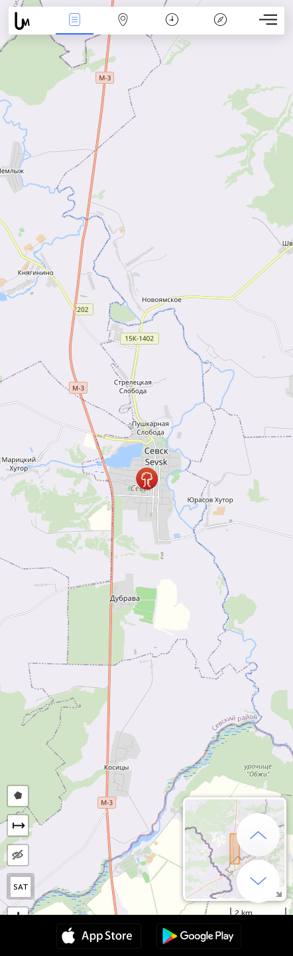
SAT (21, 887)
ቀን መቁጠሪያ (172, 21)
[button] (147, 478)
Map (123, 21)
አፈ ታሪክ (220, 21)
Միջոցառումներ (74, 21)
